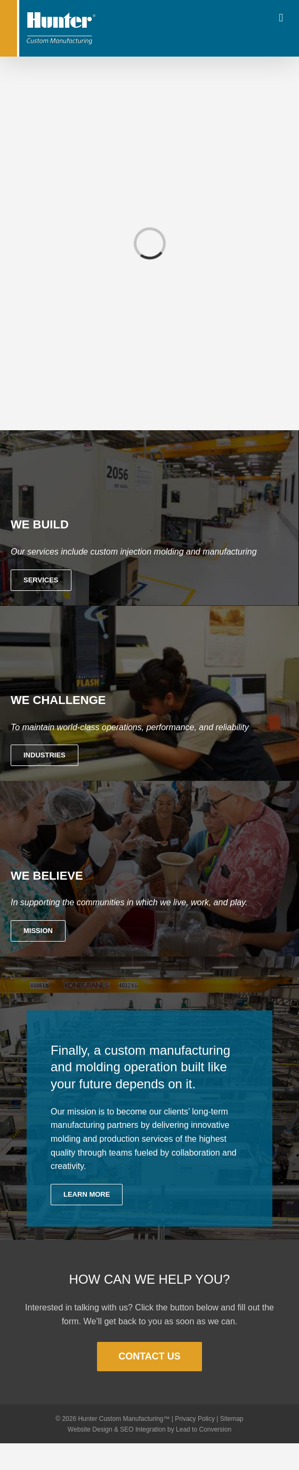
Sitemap (232, 1418)
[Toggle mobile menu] (281, 17)
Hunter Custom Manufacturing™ (123, 1418)
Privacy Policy (195, 1418)
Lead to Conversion (203, 1429)
